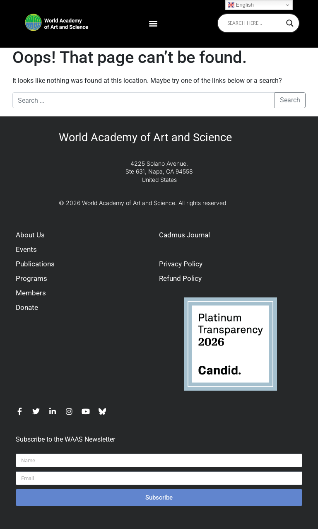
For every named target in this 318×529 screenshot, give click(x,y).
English (241, 5)
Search (290, 100)
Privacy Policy (180, 264)
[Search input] (254, 23)
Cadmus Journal (184, 235)
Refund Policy (180, 278)
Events (26, 249)
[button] (153, 23)
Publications (35, 264)
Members (31, 293)
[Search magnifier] (290, 23)
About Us (30, 235)
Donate (27, 307)
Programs (31, 278)
